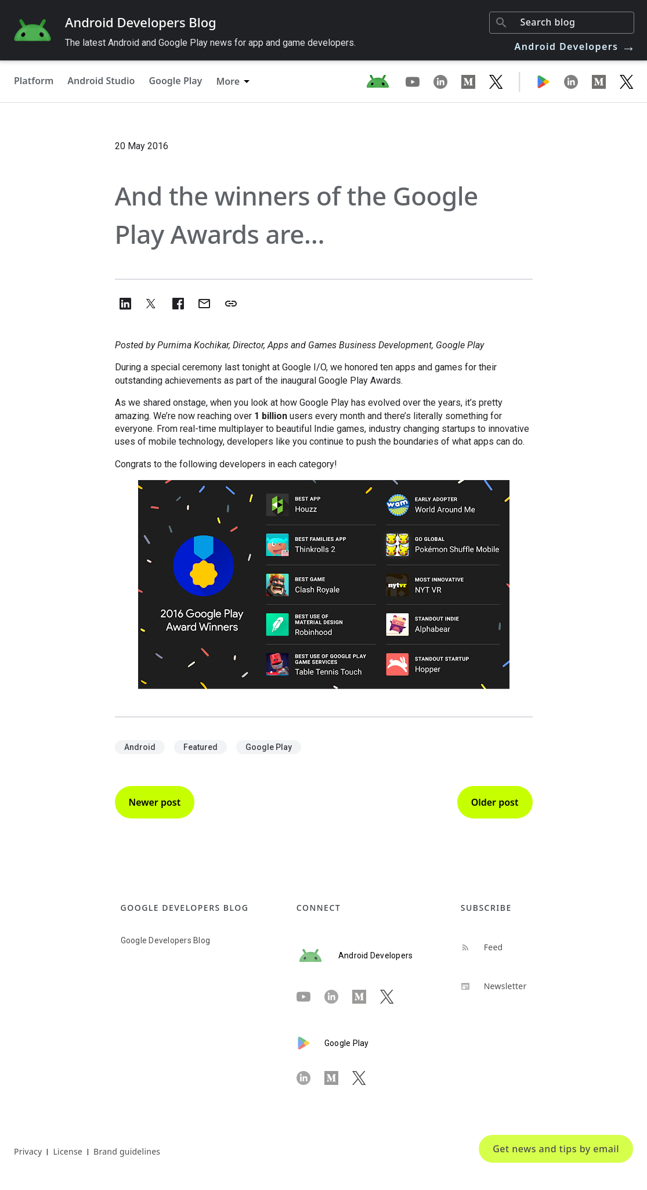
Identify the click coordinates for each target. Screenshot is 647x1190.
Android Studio (101, 80)
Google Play (175, 80)
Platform (33, 80)
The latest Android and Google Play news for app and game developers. (210, 42)
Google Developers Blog (166, 940)
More (228, 81)
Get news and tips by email (556, 1148)
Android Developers (576, 46)
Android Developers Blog (140, 22)
